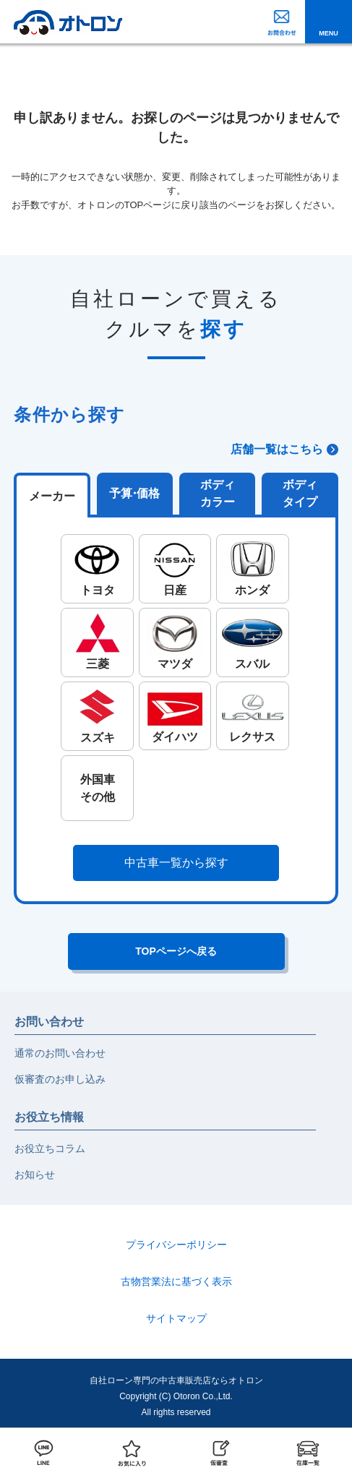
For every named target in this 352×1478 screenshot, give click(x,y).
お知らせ (34, 1174)
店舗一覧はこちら (277, 449)
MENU (328, 33)
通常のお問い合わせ (60, 1053)
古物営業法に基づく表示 (176, 1281)
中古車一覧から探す (176, 862)
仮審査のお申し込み (60, 1079)
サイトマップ (176, 1318)
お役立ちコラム (49, 1148)
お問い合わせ (49, 1021)
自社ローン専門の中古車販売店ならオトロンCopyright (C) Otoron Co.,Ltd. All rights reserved (176, 1396)
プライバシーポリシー (176, 1244)
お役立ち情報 (49, 1117)
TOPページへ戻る (176, 951)
